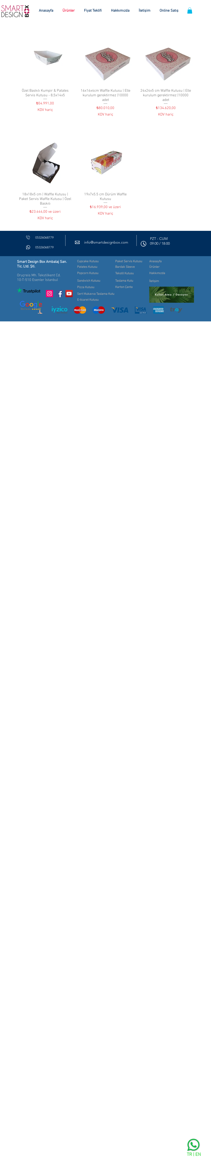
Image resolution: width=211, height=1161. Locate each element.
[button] (189, 10)
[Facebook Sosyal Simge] (59, 293)
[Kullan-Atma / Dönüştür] (171, 295)
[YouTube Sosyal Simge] (69, 293)
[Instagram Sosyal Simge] (49, 293)
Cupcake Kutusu (88, 261)
